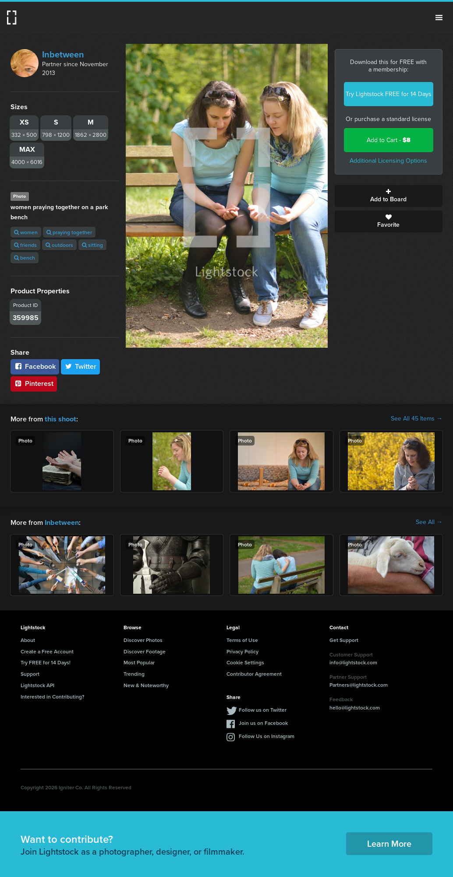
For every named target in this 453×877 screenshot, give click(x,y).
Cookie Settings (245, 661)
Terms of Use (242, 639)
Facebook (35, 366)
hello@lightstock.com (354, 706)
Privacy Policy (242, 650)
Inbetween (63, 54)
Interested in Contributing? (53, 695)
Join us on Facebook (263, 722)
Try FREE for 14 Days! (46, 661)
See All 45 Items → (416, 418)
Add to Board (388, 196)
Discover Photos (143, 639)
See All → (429, 521)
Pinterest (33, 383)
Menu (439, 18)
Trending (134, 673)
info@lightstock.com (353, 661)
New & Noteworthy (146, 684)
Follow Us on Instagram (266, 735)
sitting (92, 245)
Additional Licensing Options (388, 160)
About (28, 639)
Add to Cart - (389, 140)
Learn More (389, 842)
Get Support (343, 639)
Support (30, 673)
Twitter (80, 366)
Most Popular (139, 661)
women (26, 232)
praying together (69, 232)
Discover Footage (145, 650)
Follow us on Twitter (263, 709)
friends (25, 245)
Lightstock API (37, 684)
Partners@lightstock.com (358, 684)
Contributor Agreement (254, 673)
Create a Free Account (47, 650)
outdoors (59, 245)
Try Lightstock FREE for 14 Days (389, 94)
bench (24, 257)
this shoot (60, 419)
